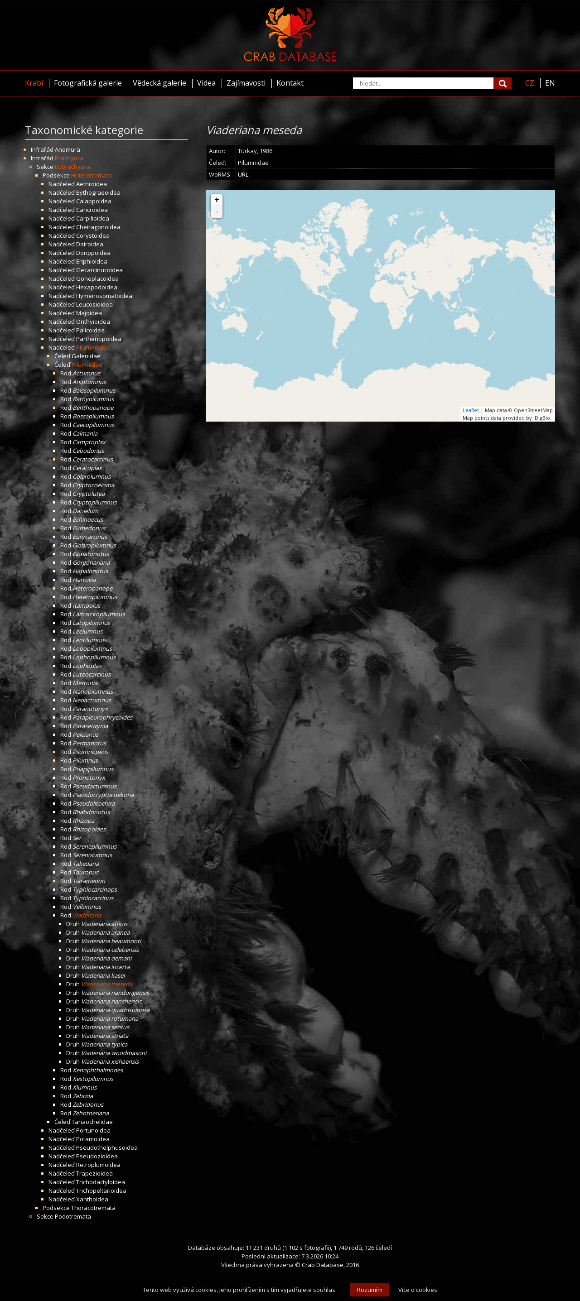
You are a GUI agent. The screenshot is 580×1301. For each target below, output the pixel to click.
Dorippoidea (93, 253)
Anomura (67, 149)
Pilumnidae (87, 364)
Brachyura (69, 158)
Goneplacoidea (97, 278)
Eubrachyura (72, 167)
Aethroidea (91, 184)
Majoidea (89, 313)
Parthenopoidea (98, 339)
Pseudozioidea (97, 1156)
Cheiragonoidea (98, 227)
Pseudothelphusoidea (107, 1147)
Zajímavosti (246, 83)
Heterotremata (91, 175)
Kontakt (290, 83)
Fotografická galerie (88, 83)
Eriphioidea (91, 261)
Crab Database (322, 1265)
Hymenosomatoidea (104, 296)
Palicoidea (90, 330)
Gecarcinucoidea (99, 270)
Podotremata (73, 1216)
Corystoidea (93, 235)
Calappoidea (93, 201)
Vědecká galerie (159, 83)
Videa (206, 83)
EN (550, 83)
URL (243, 174)
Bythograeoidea (98, 192)
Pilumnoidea (93, 347)
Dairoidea (89, 244)
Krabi (34, 83)
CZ (529, 83)
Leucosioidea (94, 304)
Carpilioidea (92, 218)
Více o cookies (417, 1290)
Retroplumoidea (98, 1165)
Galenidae (86, 356)
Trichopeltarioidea (101, 1190)
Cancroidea (92, 210)
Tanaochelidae (92, 1122)
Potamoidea (93, 1139)
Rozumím (369, 1290)
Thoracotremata (93, 1208)
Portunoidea (93, 1130)
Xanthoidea (92, 1199)
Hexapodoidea (96, 287)
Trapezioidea (94, 1173)
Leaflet (471, 410)
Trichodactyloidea (100, 1182)
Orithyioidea (93, 321)
